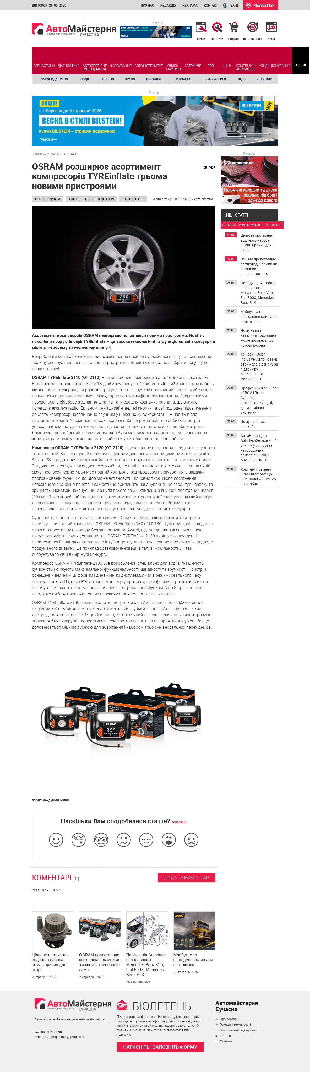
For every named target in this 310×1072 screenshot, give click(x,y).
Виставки (154, 79)
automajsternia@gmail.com (65, 1037)
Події (84, 79)
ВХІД (234, 5)
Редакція (168, 5)
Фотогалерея (215, 79)
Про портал (228, 1019)
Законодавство (54, 79)
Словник (264, 79)
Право (130, 79)
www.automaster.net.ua (87, 1019)
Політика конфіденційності (239, 1030)
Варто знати (133, 199)
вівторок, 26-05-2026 (49, 5)
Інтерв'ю (107, 79)
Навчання (183, 79)
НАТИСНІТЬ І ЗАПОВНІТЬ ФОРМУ (160, 1047)
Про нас (147, 5)
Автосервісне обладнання (91, 199)
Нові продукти (47, 199)
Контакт (211, 5)
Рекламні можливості (235, 1024)
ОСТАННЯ (229, 225)
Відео (242, 79)
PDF (212, 167)
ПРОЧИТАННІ (273, 225)
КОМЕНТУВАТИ (249, 225)
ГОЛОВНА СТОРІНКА (47, 154)
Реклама (190, 5)
